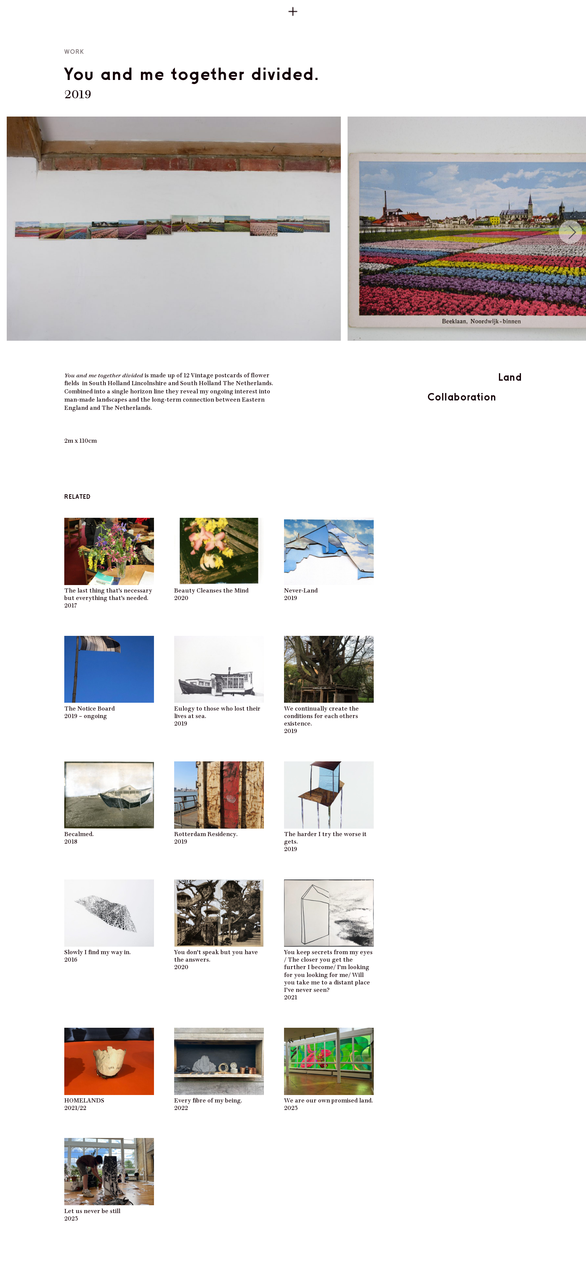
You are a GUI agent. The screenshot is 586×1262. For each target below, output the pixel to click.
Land (510, 377)
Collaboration (462, 396)
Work (74, 51)
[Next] (570, 232)
